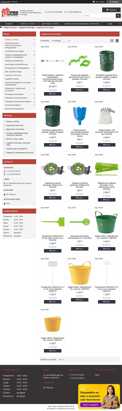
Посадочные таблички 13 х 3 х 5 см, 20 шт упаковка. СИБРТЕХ (52, 289)
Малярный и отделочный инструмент (15, 89)
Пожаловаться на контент (66, 409)
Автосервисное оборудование (17, 68)
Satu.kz (71, 406)
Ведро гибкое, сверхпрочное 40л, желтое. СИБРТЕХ (52, 339)
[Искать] (118, 15)
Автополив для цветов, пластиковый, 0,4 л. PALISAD (79, 237)
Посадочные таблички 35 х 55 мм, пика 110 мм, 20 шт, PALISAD (52, 238)
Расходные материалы (14, 94)
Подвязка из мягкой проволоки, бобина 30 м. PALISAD (80, 185)
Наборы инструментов (14, 61)
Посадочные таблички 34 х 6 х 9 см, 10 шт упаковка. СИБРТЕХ (106, 289)
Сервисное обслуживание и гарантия (81, 24)
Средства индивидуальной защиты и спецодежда (16, 56)
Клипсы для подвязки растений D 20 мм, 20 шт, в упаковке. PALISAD (80, 77)
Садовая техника (12, 79)
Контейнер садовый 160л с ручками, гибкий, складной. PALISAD (107, 77)
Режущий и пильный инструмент (18, 101)
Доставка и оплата (50, 24)
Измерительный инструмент (16, 98)
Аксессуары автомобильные (16, 64)
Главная (9, 24)
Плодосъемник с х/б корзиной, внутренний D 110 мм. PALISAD (106, 132)
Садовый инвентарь (27, 27)
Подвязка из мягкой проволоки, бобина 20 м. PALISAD (53, 185)
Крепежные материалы (14, 109)
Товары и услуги (27, 24)
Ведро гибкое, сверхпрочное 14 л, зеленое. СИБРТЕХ (106, 237)
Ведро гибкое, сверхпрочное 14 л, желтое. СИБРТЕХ (79, 288)
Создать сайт (5, 2)
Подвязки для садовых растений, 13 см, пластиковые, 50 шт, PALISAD (106, 186)
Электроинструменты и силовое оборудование (18, 83)
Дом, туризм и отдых (13, 72)
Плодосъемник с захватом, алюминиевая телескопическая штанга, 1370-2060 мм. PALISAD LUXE (53, 79)
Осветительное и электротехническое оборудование (13, 45)
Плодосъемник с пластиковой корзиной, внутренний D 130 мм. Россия (79, 133)
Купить (53, 94)
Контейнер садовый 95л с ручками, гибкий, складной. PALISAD (53, 132)
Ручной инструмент (13, 105)
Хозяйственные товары (14, 51)
